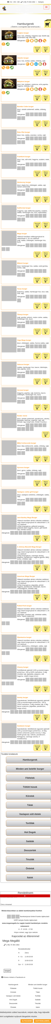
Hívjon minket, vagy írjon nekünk (26, 932)
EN (15, 2)
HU (9, 2)
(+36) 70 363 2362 (28, 2)
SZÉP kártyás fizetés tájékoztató (25, 920)
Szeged (7, 971)
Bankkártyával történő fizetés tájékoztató (34, 916)
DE (19, 2)
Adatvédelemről (42, 1021)
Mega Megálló (11, 940)
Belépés (41, 2)
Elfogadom (27, 1021)
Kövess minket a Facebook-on (13, 977)
